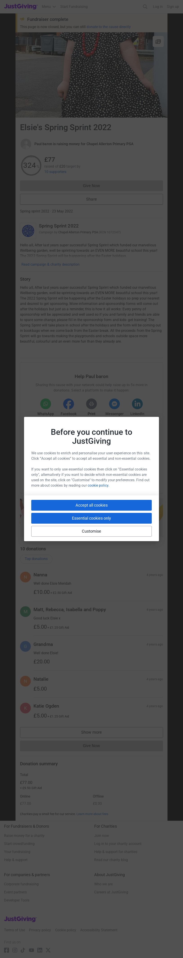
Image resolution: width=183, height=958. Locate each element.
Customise (91, 531)
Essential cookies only (91, 518)
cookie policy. (98, 485)
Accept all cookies (92, 505)
